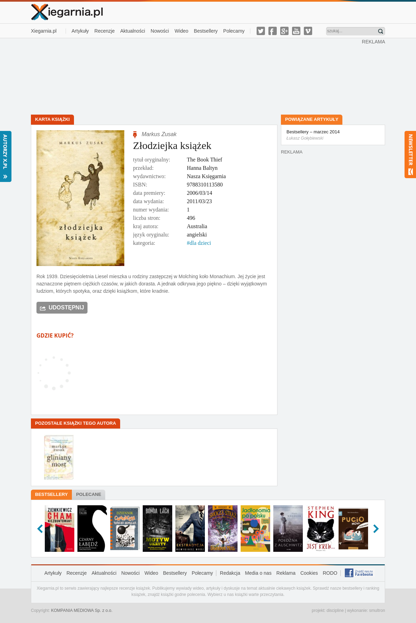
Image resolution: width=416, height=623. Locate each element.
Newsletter (410, 154)
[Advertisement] (196, 75)
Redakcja (230, 573)
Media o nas (258, 573)
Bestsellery (205, 31)
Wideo (182, 31)
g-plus (284, 31)
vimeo (308, 31)
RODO (330, 573)
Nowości (160, 31)
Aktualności (132, 31)
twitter (261, 31)
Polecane (88, 494)
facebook (272, 31)
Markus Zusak (159, 134)
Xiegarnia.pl (44, 31)
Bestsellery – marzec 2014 (333, 135)
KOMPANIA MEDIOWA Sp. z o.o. (82, 610)
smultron (377, 610)
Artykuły (80, 31)
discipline (334, 610)
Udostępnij (66, 307)
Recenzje (104, 31)
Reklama (286, 573)
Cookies (309, 573)
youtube (296, 31)
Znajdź (380, 31)
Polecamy (233, 31)
